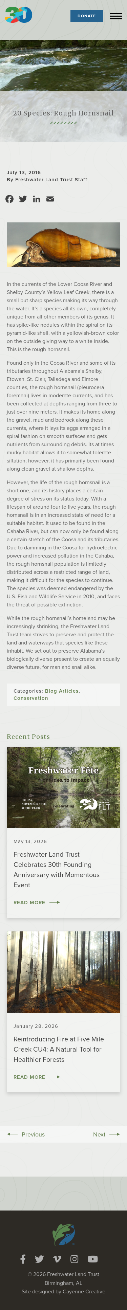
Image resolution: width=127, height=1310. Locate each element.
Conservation (31, 698)
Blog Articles (62, 691)
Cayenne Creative (84, 1291)
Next (99, 1134)
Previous (33, 1134)
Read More (29, 902)
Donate (87, 16)
